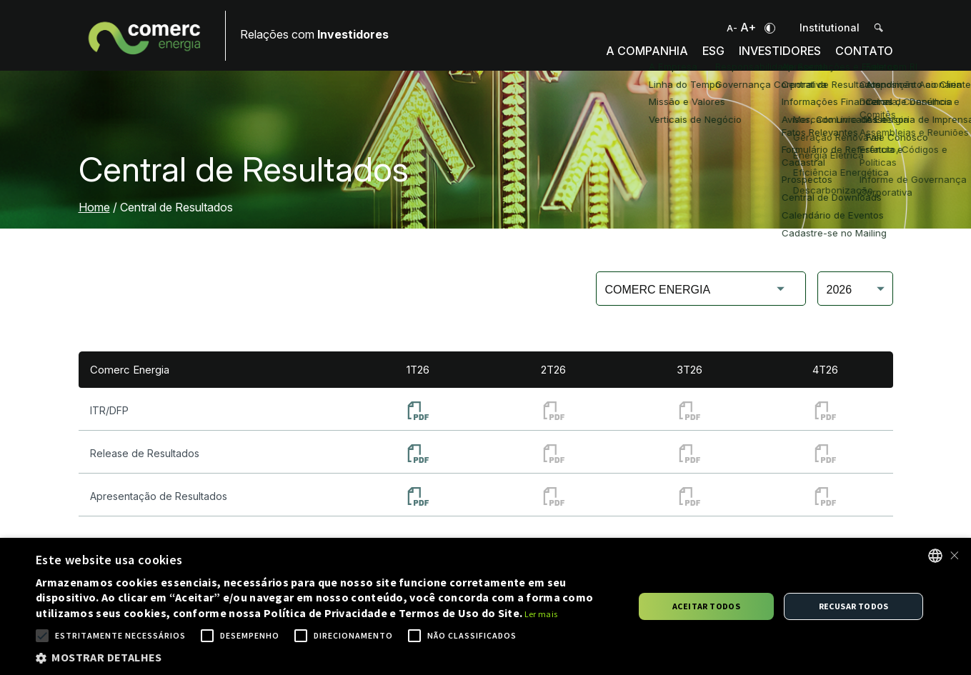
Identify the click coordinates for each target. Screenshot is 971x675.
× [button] (955, 555)
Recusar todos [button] (854, 606)
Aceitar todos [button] (706, 606)
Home (94, 207)
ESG (705, 58)
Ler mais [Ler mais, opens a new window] (540, 614)
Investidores (775, 58)
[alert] (485, 606)
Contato (863, 58)
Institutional (830, 27)
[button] (326, 657)
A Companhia (636, 58)
